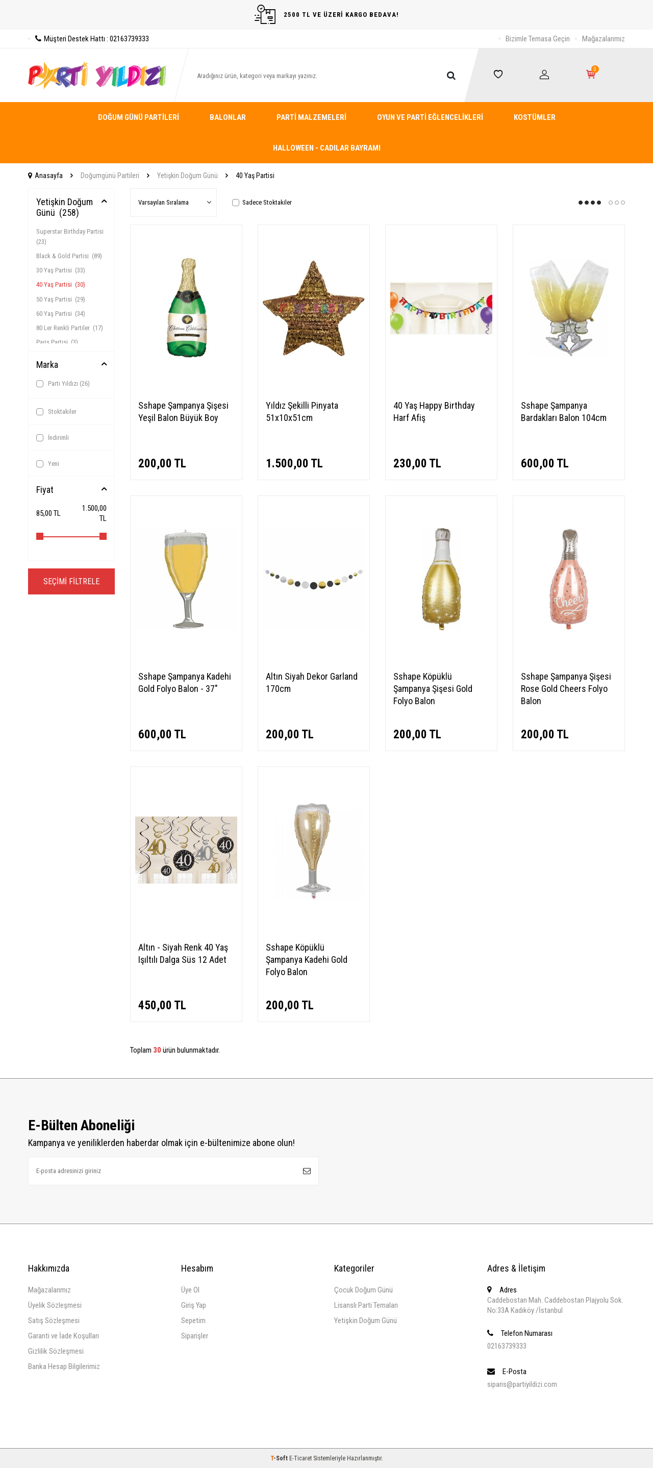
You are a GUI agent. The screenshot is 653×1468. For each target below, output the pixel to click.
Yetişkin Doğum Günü (187, 175)
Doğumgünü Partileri (110, 175)
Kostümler (535, 117)
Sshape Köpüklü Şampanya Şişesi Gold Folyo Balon (432, 688)
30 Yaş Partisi (60, 270)
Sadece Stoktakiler (262, 202)
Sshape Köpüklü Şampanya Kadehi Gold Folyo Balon (306, 959)
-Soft (279, 1458)
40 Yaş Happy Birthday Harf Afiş (434, 411)
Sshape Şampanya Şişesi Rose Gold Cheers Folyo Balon (566, 688)
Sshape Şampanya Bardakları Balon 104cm (564, 411)
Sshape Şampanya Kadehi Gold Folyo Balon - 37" (184, 682)
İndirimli (52, 438)
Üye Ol (190, 1290)
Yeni (47, 464)
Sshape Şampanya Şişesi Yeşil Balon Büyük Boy (183, 411)
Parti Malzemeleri (311, 117)
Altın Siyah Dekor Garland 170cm (312, 682)
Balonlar (228, 117)
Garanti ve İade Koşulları (63, 1335)
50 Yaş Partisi (60, 299)
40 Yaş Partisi (60, 284)
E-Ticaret (300, 1458)
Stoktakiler (56, 412)
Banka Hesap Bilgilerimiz (64, 1366)
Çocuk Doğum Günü (363, 1290)
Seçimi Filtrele (71, 581)
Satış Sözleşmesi (54, 1320)
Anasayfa (45, 175)
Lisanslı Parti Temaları (366, 1305)
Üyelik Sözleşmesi (55, 1305)
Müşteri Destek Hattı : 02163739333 (88, 38)
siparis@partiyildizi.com (522, 1384)
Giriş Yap (193, 1305)
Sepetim (193, 1320)
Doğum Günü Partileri (138, 117)
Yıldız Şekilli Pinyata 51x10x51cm (302, 411)
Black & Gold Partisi (69, 256)
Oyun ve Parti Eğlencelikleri (430, 117)
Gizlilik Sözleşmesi (56, 1351)
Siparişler (194, 1335)
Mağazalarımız (603, 38)
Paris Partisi (57, 342)
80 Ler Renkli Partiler (69, 328)
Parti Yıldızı (63, 384)
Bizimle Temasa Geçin (538, 38)
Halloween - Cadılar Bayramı (327, 148)
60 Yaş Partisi (60, 313)
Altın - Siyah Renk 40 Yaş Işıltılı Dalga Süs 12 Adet (183, 953)
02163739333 (506, 1346)
